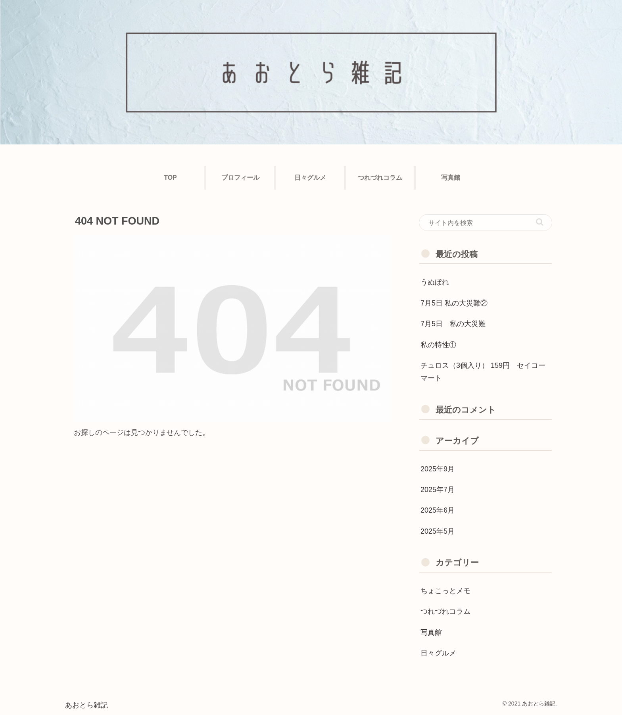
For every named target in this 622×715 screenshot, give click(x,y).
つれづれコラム (445, 611)
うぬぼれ (434, 282)
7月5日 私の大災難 (453, 324)
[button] (540, 222)
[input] (485, 222)
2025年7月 (437, 490)
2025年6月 (437, 510)
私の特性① (438, 345)
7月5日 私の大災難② (454, 303)
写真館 (431, 632)
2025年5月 (437, 531)
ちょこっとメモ (445, 591)
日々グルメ (438, 653)
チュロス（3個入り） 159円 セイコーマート (482, 371)
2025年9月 (437, 469)
